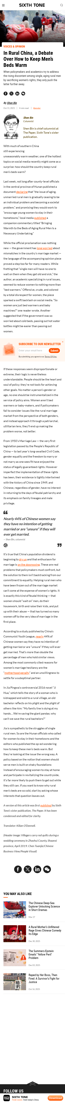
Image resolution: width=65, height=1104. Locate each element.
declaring (22, 191)
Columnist (28, 121)
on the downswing (29, 564)
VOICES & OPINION (14, 46)
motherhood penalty (16, 672)
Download (55, 1098)
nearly (40, 636)
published (40, 217)
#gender (37, 108)
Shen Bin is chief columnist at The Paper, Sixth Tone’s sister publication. (41, 132)
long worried (44, 248)
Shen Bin (12, 103)
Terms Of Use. (51, 356)
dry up (23, 559)
